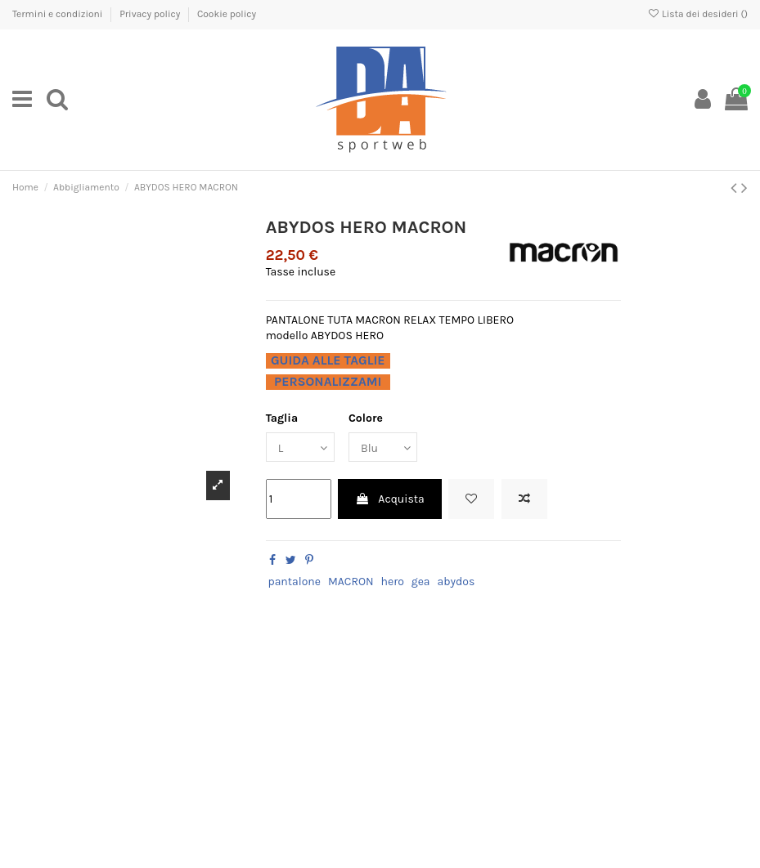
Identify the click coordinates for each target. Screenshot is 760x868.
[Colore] (383, 447)
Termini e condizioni (58, 14)
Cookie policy (226, 14)
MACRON (351, 581)
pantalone (294, 581)
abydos (456, 581)
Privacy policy (150, 14)
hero (392, 581)
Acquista (390, 499)
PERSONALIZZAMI (327, 381)
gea (420, 581)
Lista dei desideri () (697, 14)
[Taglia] (300, 447)
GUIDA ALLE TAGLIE (328, 360)
